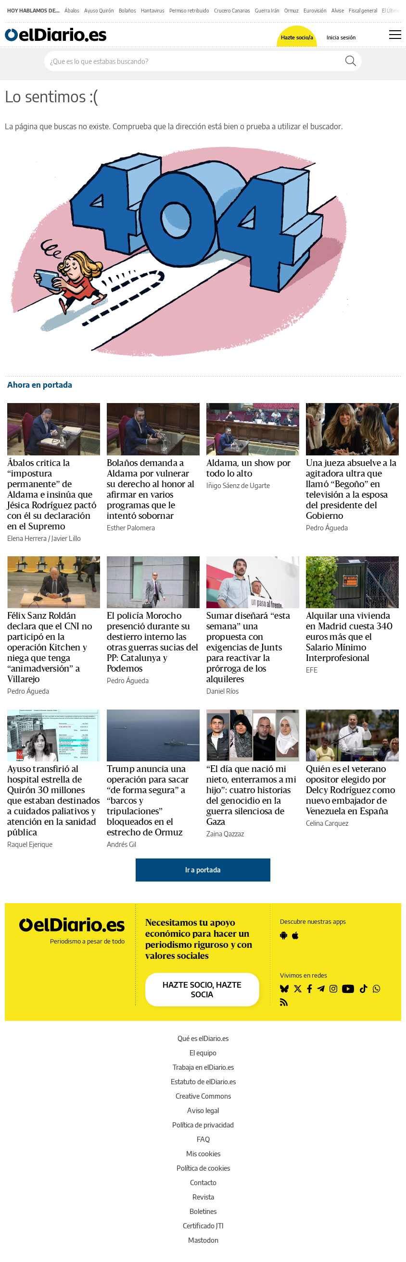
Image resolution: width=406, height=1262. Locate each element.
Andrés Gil (121, 844)
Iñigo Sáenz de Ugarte (238, 485)
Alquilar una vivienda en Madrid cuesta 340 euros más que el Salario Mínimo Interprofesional (349, 637)
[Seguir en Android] (283, 935)
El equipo (203, 1053)
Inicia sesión (341, 37)
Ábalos (71, 10)
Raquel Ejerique (29, 844)
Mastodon (203, 1240)
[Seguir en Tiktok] (363, 988)
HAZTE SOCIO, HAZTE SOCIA (202, 989)
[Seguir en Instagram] (333, 988)
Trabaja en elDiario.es (203, 1067)
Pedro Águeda (327, 528)
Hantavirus (153, 10)
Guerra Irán (267, 10)
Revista (203, 1197)
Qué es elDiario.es (203, 1038)
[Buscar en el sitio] (192, 61)
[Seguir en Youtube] (348, 988)
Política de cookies (203, 1168)
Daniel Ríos (222, 691)
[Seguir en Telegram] (321, 988)
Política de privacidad (203, 1125)
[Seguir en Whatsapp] (377, 988)
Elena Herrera (27, 538)
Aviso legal (203, 1110)
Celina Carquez (327, 823)
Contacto (203, 1182)
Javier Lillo (66, 538)
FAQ (203, 1139)
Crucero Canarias (232, 10)
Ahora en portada (39, 385)
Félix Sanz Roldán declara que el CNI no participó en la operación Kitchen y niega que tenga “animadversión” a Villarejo (49, 647)
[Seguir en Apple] (295, 935)
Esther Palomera (131, 528)
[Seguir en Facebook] (309, 988)
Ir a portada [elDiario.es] (203, 870)
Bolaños (127, 10)
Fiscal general (363, 10)
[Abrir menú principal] (395, 34)
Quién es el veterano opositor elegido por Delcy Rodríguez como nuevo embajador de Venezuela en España (350, 790)
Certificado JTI (203, 1226)
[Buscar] (351, 61)
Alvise (337, 10)
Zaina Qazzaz (225, 834)
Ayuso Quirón (99, 10)
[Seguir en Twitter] (297, 988)
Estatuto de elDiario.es (203, 1082)
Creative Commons (203, 1096)
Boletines (203, 1211)
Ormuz (291, 10)
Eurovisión (315, 10)
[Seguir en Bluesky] (284, 988)
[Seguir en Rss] (284, 1002)
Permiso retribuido (189, 10)
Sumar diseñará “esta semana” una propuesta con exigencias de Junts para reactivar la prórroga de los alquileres (248, 647)
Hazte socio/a (297, 37)
